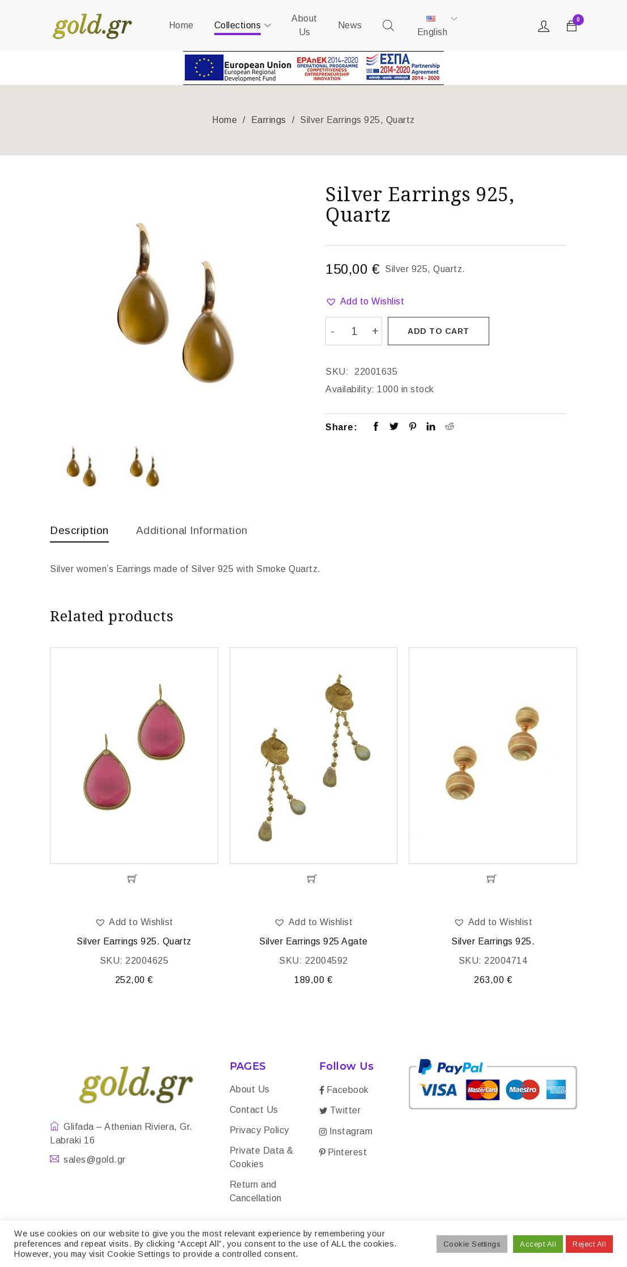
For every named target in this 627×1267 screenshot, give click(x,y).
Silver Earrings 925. (493, 942)
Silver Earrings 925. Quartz (134, 942)
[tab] (80, 533)
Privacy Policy (259, 1131)
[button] (364, 301)
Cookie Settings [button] (472, 1244)
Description (80, 530)
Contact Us (254, 1111)
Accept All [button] (538, 1244)
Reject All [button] (589, 1244)
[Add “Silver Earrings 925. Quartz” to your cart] (134, 880)
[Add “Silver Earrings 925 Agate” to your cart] (314, 880)
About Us (250, 1090)
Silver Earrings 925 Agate (313, 942)
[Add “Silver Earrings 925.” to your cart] (493, 880)
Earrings (268, 120)
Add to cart (439, 331)
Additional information (197, 530)
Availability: (350, 388)
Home (224, 120)
